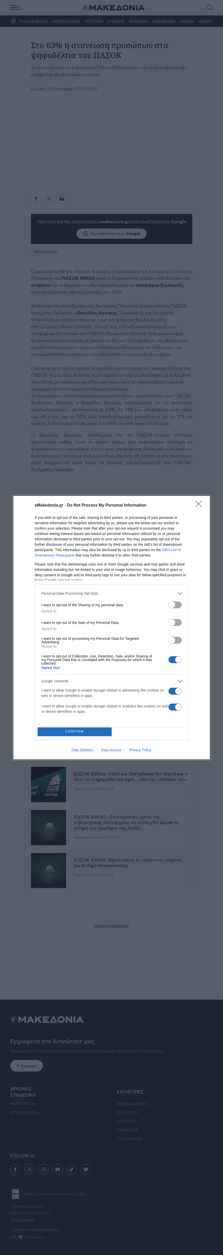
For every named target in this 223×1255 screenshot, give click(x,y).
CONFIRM (74, 732)
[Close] (200, 505)
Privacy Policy (140, 750)
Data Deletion (82, 750)
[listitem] (111, 593)
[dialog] (111, 628)
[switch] (175, 604)
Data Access (111, 750)
